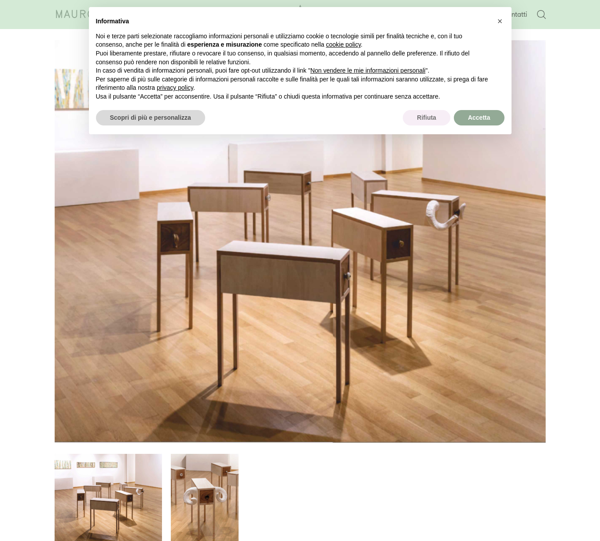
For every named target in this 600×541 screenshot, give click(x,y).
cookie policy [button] (343, 44)
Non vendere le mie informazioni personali (367, 70)
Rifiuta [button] (426, 117)
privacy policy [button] (175, 87)
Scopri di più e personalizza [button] (150, 117)
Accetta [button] (479, 117)
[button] (500, 21)
